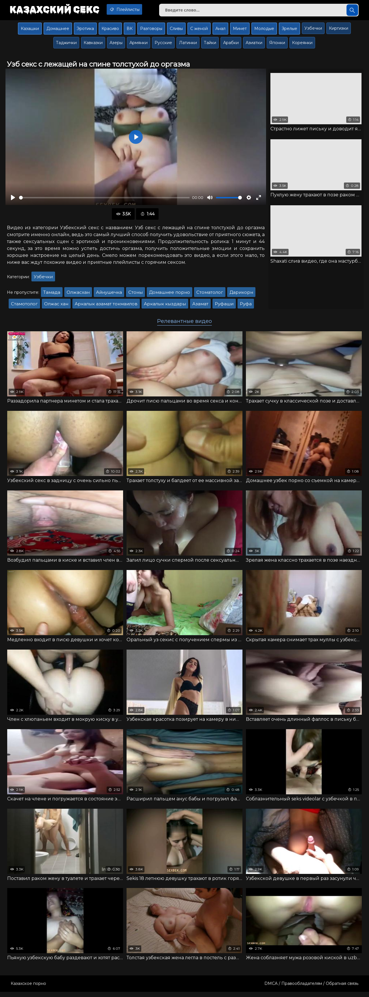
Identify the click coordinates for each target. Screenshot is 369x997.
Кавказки (93, 45)
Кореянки (302, 45)
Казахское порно (28, 988)
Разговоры (151, 30)
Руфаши (224, 306)
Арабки (231, 45)
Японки (277, 45)
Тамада (51, 295)
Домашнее (57, 30)
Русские (163, 45)
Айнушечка (109, 295)
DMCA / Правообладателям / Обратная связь (311, 988)
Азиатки (254, 45)
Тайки (210, 45)
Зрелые (289, 30)
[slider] (104, 200)
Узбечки (313, 30)
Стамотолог (24, 306)
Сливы (176, 30)
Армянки (138, 45)
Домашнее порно (169, 295)
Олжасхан (78, 295)
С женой (199, 30)
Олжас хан (56, 306)
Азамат (200, 306)
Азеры (116, 45)
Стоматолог (209, 295)
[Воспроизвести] (13, 200)
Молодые (264, 30)
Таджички (66, 45)
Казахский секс (56, 10)
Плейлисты (132, 9)
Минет (240, 30)
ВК (130, 30)
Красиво (110, 30)
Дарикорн (241, 295)
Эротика (85, 30)
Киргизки (338, 30)
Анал (220, 30)
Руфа (246, 306)
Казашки (30, 30)
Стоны (135, 295)
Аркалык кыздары (165, 306)
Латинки (188, 45)
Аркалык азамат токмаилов (106, 306)
